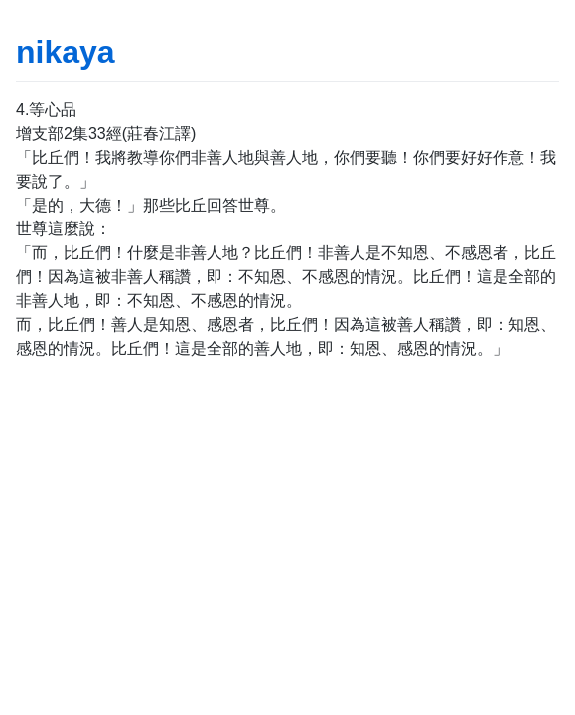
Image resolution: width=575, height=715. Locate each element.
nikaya (65, 52)
